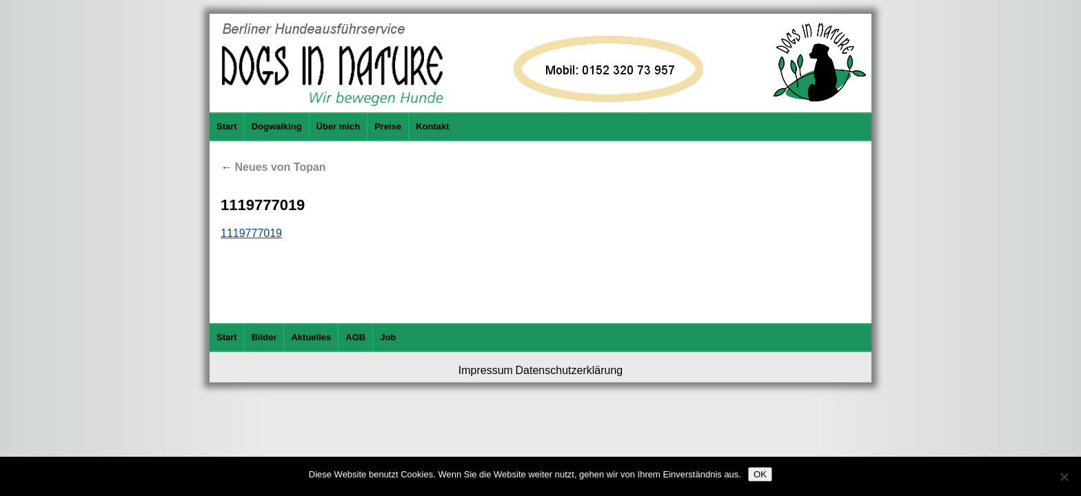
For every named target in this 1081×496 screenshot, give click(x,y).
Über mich (338, 126)
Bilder (264, 337)
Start (226, 126)
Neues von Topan (273, 167)
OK (760, 474)
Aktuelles (311, 337)
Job (388, 337)
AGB (355, 337)
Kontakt (432, 126)
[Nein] (1064, 477)
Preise (387, 126)
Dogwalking (277, 126)
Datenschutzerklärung (569, 370)
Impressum (485, 370)
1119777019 (251, 233)
